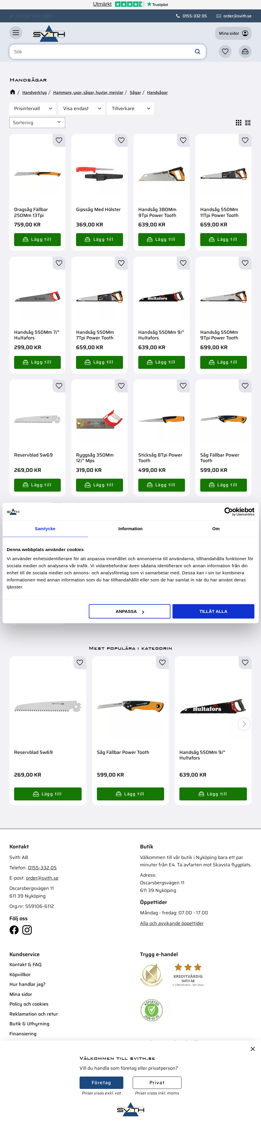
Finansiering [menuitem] (22, 1033)
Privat (157, 1082)
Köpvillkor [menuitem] (20, 974)
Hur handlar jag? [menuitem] (27, 984)
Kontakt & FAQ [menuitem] (25, 964)
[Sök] (197, 51)
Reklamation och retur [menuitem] (33, 1014)
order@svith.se (237, 16)
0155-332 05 (195, 16)
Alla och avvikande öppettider (172, 923)
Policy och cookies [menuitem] (28, 1004)
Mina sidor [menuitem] (20, 994)
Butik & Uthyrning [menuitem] (29, 1023)
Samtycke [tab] (45, 528)
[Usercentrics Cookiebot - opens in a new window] (228, 511)
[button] (15, 32)
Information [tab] (130, 528)
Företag (101, 1082)
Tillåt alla (213, 611)
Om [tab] (216, 528)
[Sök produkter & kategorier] (107, 51)
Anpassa (130, 611)
